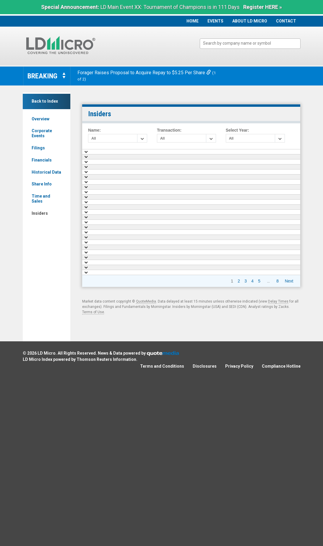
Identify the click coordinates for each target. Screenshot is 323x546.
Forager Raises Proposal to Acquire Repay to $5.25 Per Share (144, 72)
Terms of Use (93, 479)
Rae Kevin (150, 346)
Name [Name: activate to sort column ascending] (150, 154)
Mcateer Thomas (156, 188)
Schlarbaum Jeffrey (158, 199)
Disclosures (205, 533)
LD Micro (47, 520)
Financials (42, 160)
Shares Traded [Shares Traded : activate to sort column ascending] (210, 154)
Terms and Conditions (162, 533)
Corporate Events (42, 133)
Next (289, 448)
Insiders (40, 213)
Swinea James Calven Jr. (163, 358)
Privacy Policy (239, 533)
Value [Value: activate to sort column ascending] (250, 154)
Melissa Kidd (153, 211)
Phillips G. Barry (156, 301)
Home (192, 21)
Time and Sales (41, 198)
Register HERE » (262, 7)
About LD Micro (249, 21)
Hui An (147, 278)
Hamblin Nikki (153, 165)
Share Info (42, 184)
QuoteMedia (146, 469)
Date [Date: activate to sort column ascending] (119, 154)
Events (215, 21)
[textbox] (253, 43)
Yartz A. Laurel (154, 312)
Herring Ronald (155, 177)
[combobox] (250, 43)
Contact (286, 21)
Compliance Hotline (281, 533)
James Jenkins (154, 290)
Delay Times (278, 469)
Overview (40, 119)
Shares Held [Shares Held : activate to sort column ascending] (281, 154)
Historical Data (46, 172)
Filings (38, 148)
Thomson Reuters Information (106, 526)
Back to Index (45, 101)
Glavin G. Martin (155, 222)
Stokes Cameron (156, 335)
